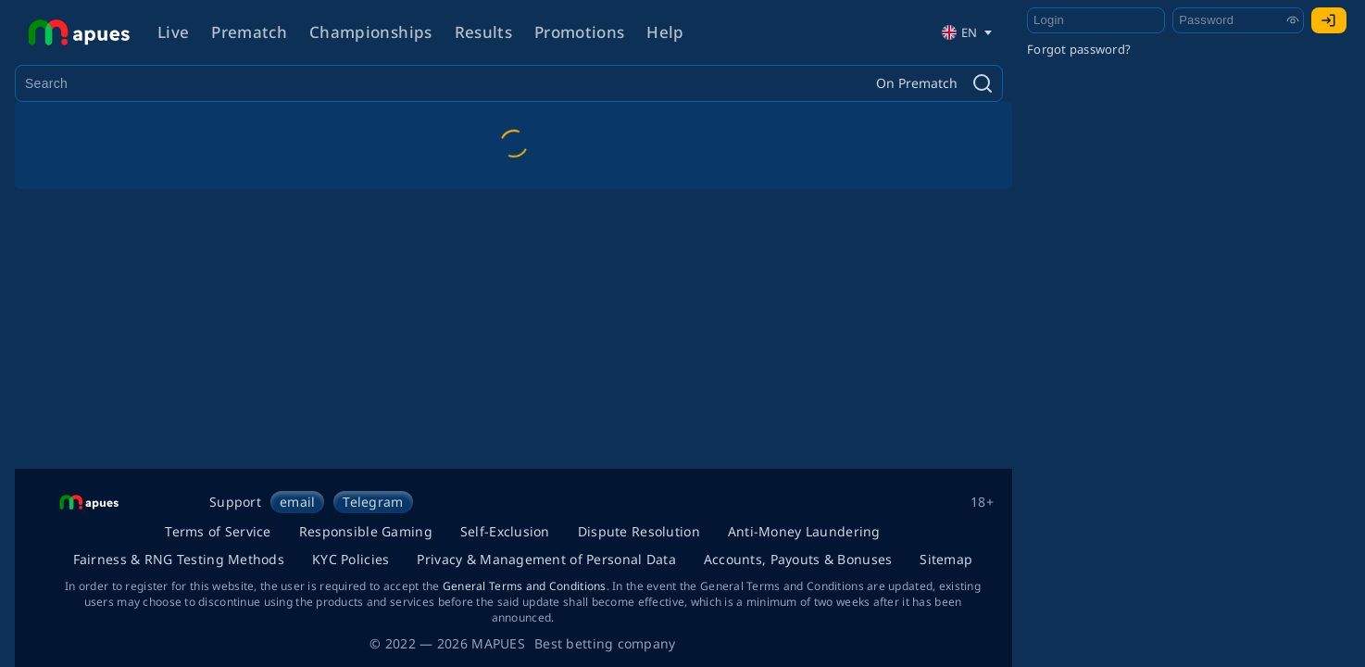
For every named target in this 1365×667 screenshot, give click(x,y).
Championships (370, 32)
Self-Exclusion (505, 531)
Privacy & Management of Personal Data (546, 559)
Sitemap (946, 559)
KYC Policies (350, 559)
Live (173, 32)
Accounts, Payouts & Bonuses (798, 559)
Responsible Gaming (365, 531)
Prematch (249, 32)
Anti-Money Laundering (804, 531)
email (297, 501)
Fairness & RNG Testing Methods (178, 559)
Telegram (373, 501)
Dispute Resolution (639, 531)
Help (664, 32)
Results (483, 32)
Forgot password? (1079, 49)
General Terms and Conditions (525, 586)
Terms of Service (217, 531)
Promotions (579, 32)
